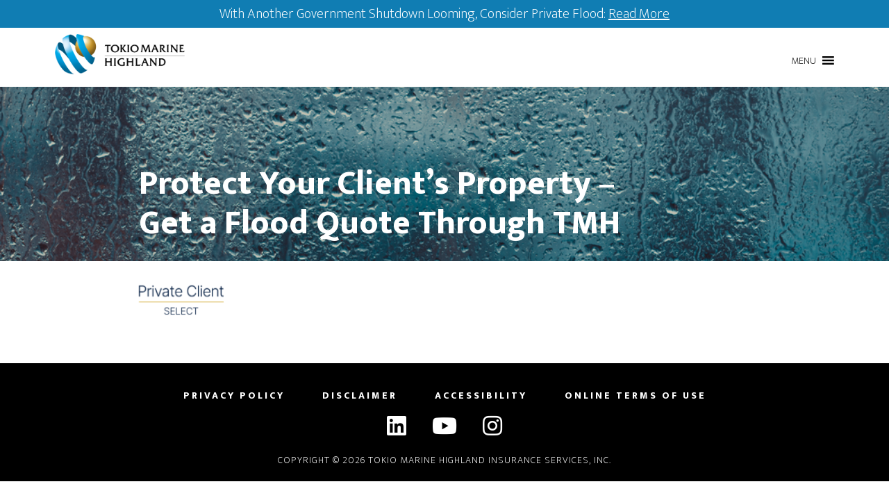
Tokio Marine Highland (123, 54)
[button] (803, 61)
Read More (639, 14)
